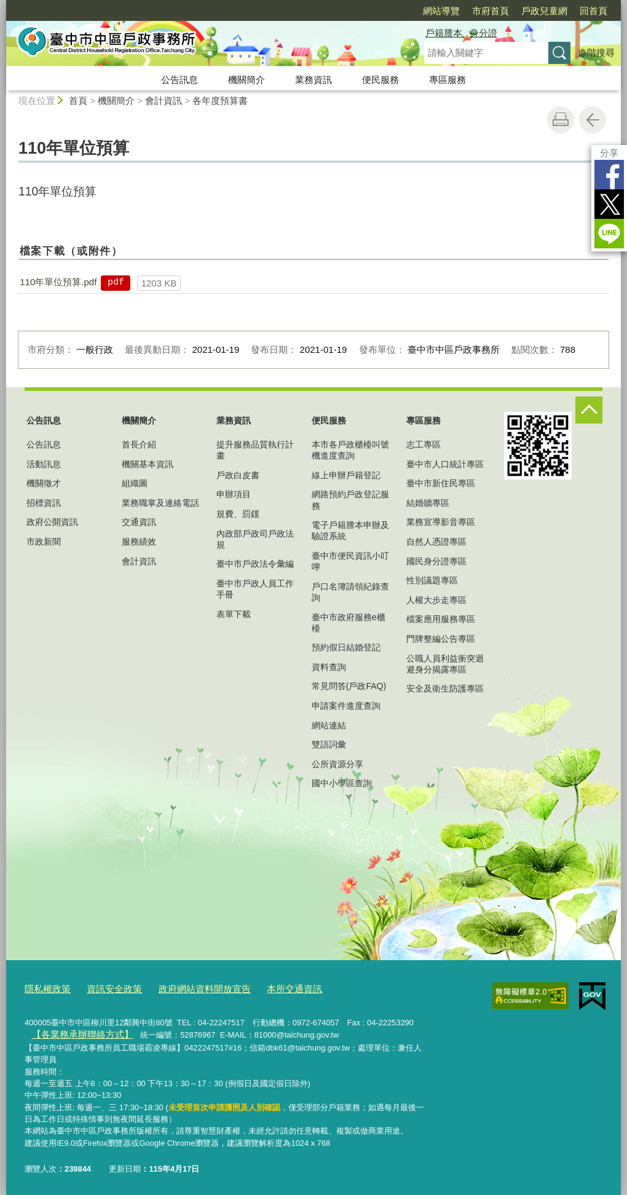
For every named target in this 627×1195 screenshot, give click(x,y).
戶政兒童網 (544, 11)
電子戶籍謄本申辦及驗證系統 (350, 530)
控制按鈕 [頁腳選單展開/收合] (588, 410)
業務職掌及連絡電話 (160, 503)
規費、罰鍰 (237, 514)
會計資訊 (163, 100)
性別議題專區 (432, 580)
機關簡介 (246, 79)
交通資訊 (139, 522)
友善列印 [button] (560, 119)
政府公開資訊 (52, 522)
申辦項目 (233, 494)
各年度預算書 (220, 100)
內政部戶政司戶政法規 (255, 539)
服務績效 (139, 541)
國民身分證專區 (436, 561)
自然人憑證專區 (436, 541)
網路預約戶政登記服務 (350, 499)
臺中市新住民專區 (440, 483)
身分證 (483, 33)
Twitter (609, 204)
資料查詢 (329, 667)
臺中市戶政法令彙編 (255, 564)
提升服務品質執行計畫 (255, 450)
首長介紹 (139, 444)
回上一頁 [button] (592, 119)
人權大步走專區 (436, 600)
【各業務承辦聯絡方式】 (75, 1031)
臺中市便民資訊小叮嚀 (350, 561)
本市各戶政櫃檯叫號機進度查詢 (350, 450)
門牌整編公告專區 (440, 639)
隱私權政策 (45, 988)
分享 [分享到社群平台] (609, 152)
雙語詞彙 (329, 744)
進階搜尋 (596, 52)
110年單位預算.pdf (58, 282)
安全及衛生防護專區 (445, 688)
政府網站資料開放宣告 (185, 988)
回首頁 (593, 11)
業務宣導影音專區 (440, 522)
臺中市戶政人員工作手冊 (255, 588)
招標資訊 (43, 503)
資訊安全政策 (104, 988)
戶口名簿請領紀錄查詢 (350, 592)
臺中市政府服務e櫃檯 (348, 622)
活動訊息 (43, 464)
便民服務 (380, 79)
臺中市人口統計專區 (445, 464)
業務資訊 (313, 79)
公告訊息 (179, 79)
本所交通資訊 (265, 988)
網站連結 (329, 725)
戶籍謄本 (443, 33)
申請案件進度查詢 (346, 706)
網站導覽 (441, 11)
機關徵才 (43, 483)
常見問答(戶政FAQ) (349, 686)
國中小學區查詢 (342, 783)
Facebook (609, 174)
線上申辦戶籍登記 (346, 475)
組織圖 (135, 483)
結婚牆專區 (427, 503)
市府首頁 (490, 11)
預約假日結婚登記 (346, 647)
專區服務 (447, 79)
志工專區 (423, 444)
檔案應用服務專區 (440, 619)
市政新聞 (43, 541)
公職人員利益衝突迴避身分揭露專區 (445, 663)
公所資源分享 (337, 764)
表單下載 (233, 614)
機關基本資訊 (147, 464)
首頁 (78, 100)
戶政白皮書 (237, 475)
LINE (609, 233)
